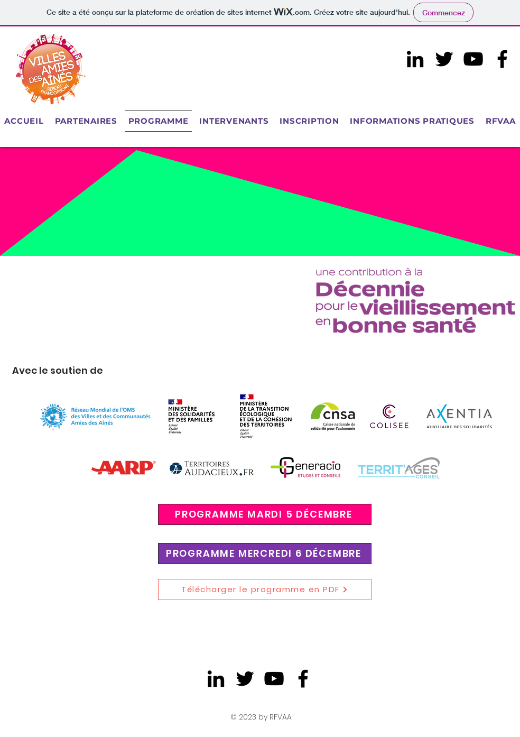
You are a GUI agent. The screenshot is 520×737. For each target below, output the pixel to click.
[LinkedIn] (415, 59)
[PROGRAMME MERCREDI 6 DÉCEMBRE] (265, 553)
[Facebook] (502, 59)
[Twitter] (444, 59)
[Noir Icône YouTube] (473, 59)
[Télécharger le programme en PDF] (265, 589)
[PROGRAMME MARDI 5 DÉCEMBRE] (265, 514)
